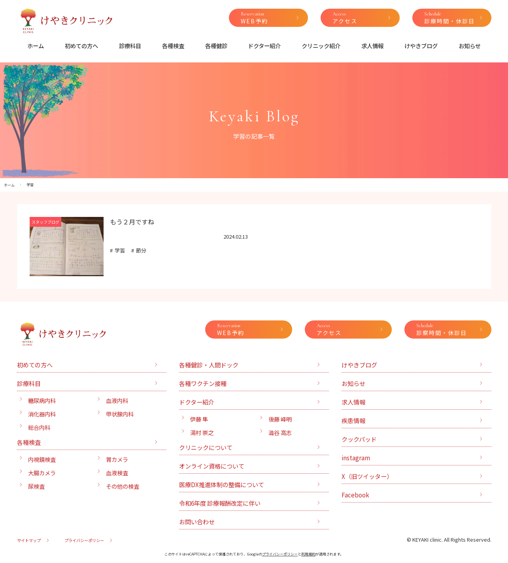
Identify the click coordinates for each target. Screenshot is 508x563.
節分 (141, 250)
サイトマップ (29, 540)
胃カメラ (117, 459)
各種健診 (216, 45)
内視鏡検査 (42, 459)
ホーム (35, 45)
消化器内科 (42, 414)
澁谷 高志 (280, 432)
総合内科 (39, 427)
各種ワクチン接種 (203, 383)
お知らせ (470, 45)
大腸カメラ (42, 473)
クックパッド (359, 439)
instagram (356, 457)
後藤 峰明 (280, 419)
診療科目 (130, 45)
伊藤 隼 (199, 419)
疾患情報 (353, 420)
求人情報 (372, 45)
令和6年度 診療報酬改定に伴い (220, 503)
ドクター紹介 (264, 45)
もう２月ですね (132, 221)
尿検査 (36, 486)
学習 (120, 250)
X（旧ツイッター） (367, 476)
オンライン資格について (211, 465)
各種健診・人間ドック (208, 364)
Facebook (355, 494)
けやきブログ (421, 45)
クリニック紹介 (321, 45)
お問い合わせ (197, 521)
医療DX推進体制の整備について (221, 484)
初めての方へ (81, 45)
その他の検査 (122, 486)
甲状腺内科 (120, 414)
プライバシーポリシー (84, 540)
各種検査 (173, 45)
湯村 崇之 (201, 432)
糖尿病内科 (42, 400)
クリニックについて (205, 447)
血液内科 (117, 400)
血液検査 (117, 473)
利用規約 (308, 554)
